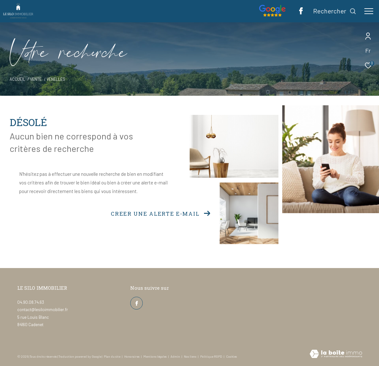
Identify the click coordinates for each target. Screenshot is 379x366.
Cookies (231, 356)
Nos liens (190, 356)
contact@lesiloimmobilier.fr (42, 309)
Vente (36, 79)
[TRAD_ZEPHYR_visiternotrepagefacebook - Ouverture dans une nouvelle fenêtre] (301, 12)
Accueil (17, 79)
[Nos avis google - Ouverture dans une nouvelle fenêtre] (272, 15)
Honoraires (132, 356)
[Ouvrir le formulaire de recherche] (334, 11)
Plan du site (112, 356)
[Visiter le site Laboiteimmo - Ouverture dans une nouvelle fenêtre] (336, 354)
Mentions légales (155, 356)
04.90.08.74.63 (30, 302)
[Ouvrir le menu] (369, 11)
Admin (176, 356)
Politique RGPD (211, 356)
